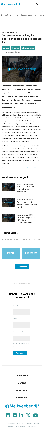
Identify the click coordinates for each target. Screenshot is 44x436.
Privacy (28, 423)
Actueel (6, 48)
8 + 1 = (15, 305)
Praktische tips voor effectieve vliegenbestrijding (28, 219)
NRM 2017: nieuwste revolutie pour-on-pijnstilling (28, 188)
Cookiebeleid (31, 426)
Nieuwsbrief (22, 397)
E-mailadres (17, 332)
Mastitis (15, 48)
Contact (22, 382)
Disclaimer (22, 426)
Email (15, 319)
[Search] (37, 4)
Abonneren (22, 375)
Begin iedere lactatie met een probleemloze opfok (28, 203)
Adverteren (22, 390)
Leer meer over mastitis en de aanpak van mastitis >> (20, 168)
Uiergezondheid (28, 48)
